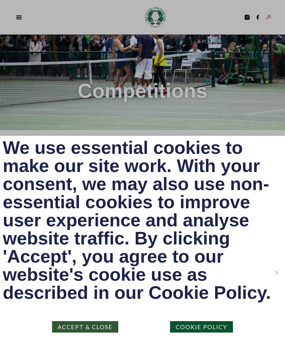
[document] (142, 174)
